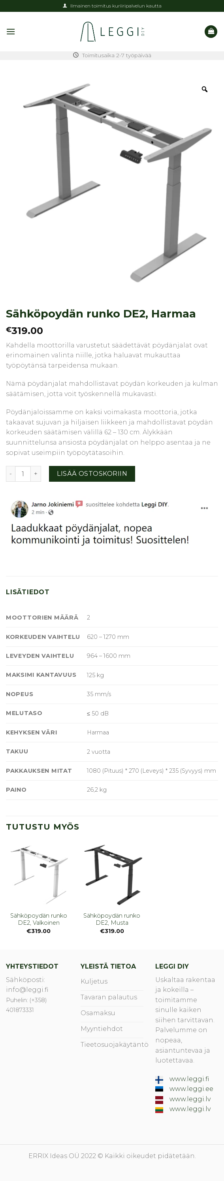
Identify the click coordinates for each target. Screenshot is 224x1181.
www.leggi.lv (190, 1099)
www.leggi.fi (189, 1079)
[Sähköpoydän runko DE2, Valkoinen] (39, 874)
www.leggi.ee (191, 1089)
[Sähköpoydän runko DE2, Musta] (112, 874)
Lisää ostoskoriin (92, 473)
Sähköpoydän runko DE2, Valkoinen (38, 919)
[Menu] (10, 31)
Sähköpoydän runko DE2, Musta (111, 919)
